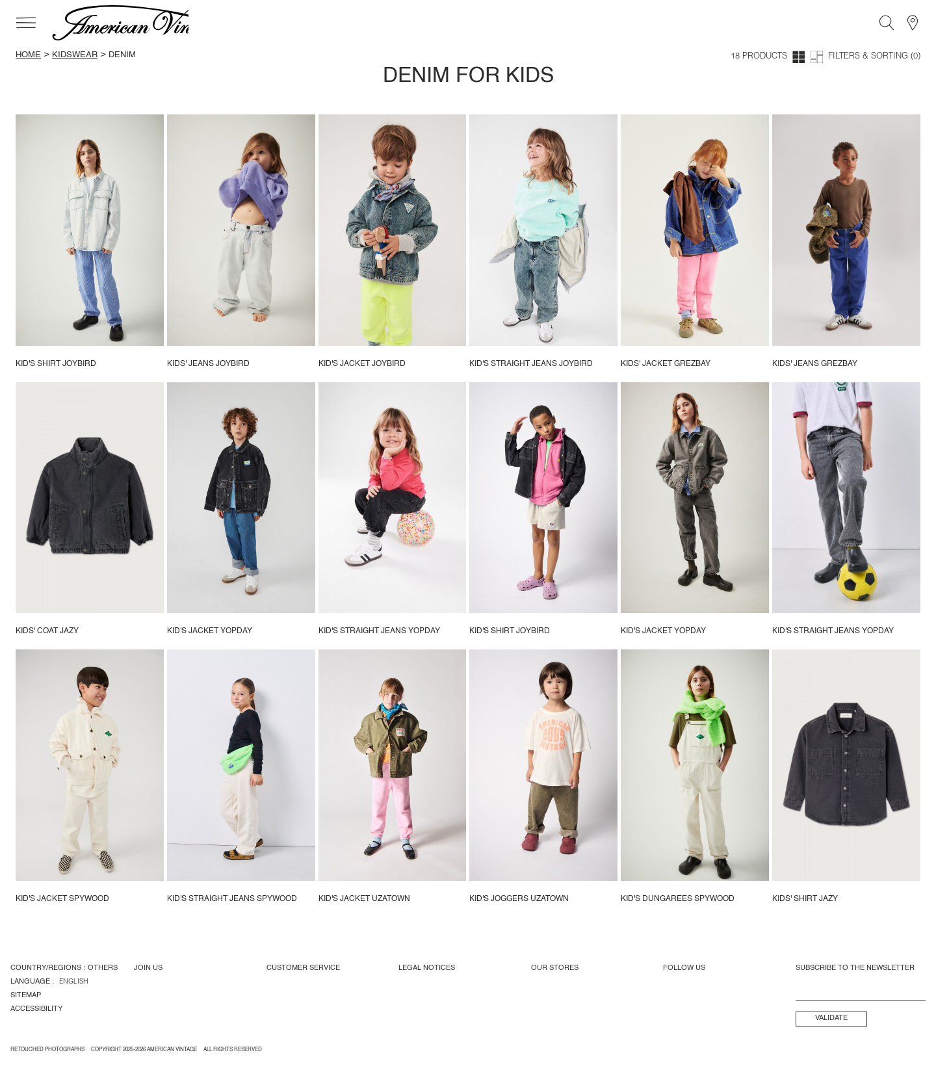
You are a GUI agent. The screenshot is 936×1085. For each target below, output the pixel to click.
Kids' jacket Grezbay (665, 364)
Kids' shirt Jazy (805, 899)
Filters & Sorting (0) (874, 57)
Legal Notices (426, 968)
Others (103, 968)
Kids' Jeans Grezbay (814, 364)
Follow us (684, 968)
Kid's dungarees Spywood (677, 899)
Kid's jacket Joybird (362, 364)
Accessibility (36, 1009)
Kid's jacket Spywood (62, 899)
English (73, 982)
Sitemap (25, 995)
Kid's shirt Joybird (56, 364)
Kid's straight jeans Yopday (379, 631)
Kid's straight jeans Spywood (232, 899)
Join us (148, 968)
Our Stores (554, 968)
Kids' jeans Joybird (208, 364)
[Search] (886, 23)
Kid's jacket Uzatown (364, 899)
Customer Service (303, 968)
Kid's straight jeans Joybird (531, 364)
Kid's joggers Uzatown (519, 899)
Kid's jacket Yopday (209, 631)
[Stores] (912, 23)
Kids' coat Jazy (47, 631)
